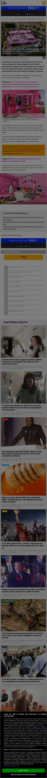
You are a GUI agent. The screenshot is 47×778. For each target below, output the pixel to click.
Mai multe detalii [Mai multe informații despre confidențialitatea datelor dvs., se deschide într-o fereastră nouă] (39, 725)
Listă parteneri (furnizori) (11, 766)
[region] (23, 744)
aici (33, 738)
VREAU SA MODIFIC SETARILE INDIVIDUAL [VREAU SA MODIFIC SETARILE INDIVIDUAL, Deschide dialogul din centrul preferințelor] (23, 774)
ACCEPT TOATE (23, 770)
